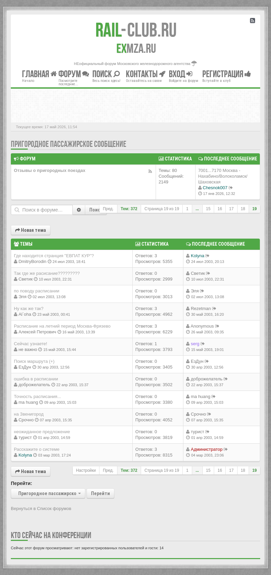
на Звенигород (29, 414)
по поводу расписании (36, 290)
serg (195, 343)
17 (231, 208)
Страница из (161, 208)
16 (220, 208)
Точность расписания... (37, 396)
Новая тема (30, 230)
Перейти (100, 493)
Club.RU (136, 29)
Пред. (108, 208)
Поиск (96, 210)
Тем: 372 (129, 208)
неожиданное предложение (42, 431)
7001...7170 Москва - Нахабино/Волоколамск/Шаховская (223, 176)
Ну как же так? (29, 308)
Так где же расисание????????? (47, 273)
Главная (39, 74)
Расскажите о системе (37, 449)
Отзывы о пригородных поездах (49, 170)
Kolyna (197, 255)
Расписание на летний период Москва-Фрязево (62, 326)
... (197, 208)
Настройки (86, 470)
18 (243, 208)
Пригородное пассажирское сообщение (68, 144)
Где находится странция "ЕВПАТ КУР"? (54, 255)
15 (208, 208)
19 (254, 208)
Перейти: (21, 483)
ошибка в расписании (36, 378)
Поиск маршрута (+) (34, 361)
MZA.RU (136, 48)
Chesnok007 (215, 187)
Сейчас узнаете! (30, 343)
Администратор (207, 449)
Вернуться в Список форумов (41, 508)
